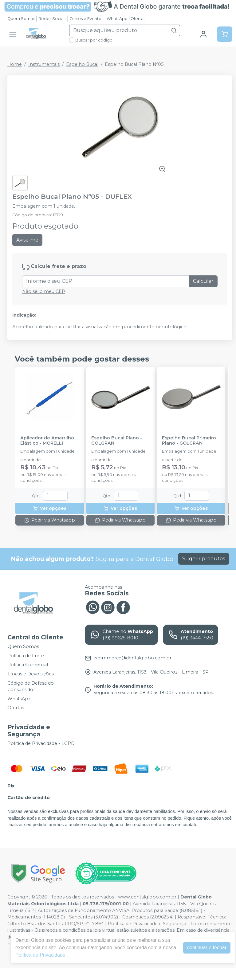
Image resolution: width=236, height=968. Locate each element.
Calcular (203, 281)
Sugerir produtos (203, 559)
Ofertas (138, 18)
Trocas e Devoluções (30, 674)
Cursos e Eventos (86, 18)
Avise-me (27, 240)
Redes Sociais (52, 18)
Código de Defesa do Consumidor (30, 686)
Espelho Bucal (82, 64)
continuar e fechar (206, 947)
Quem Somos (21, 18)
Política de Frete (25, 655)
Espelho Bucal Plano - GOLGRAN (116, 440)
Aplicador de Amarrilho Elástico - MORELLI (47, 440)
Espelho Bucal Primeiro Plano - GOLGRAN (189, 440)
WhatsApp (117, 18)
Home (14, 64)
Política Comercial (27, 665)
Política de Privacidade (40, 955)
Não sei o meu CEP (43, 291)
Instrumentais (44, 64)
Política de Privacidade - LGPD (41, 743)
